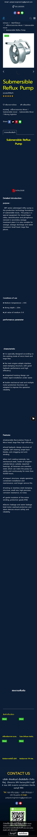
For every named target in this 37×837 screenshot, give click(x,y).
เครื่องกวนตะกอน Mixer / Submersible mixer (15, 110)
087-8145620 (15, 795)
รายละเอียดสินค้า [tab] (10, 132)
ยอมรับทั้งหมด (23, 834)
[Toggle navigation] (34, 18)
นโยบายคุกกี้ (13, 830)
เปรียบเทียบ (25, 105)
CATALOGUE (19, 190)
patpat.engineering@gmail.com (21, 2)
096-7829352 (26, 792)
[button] (30, 18)
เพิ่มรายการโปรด (10, 105)
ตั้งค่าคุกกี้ (12, 834)
